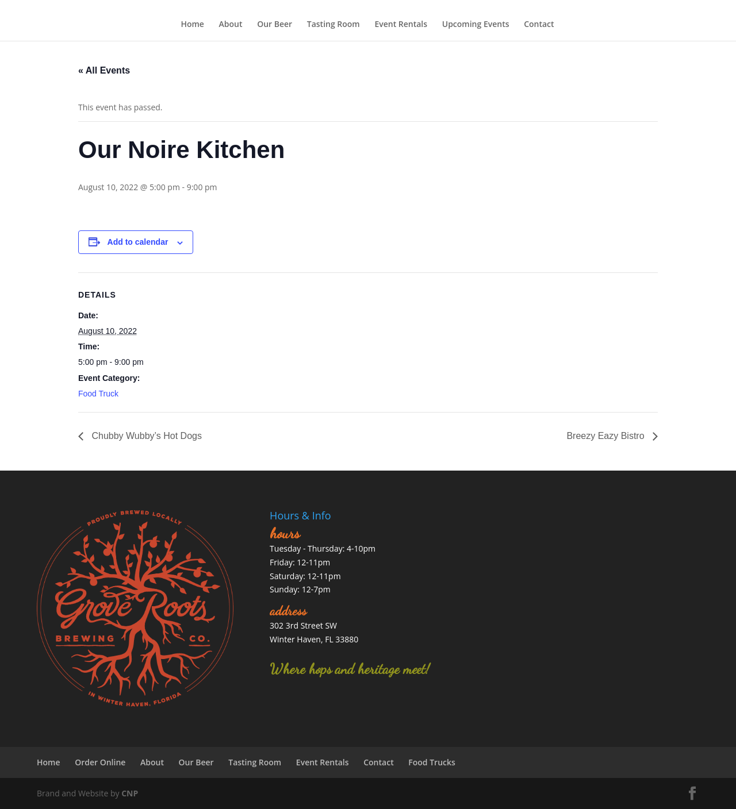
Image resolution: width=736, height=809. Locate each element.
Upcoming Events (475, 24)
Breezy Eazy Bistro (606, 436)
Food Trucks (431, 762)
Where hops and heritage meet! (350, 669)
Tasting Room (333, 24)
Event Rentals (400, 24)
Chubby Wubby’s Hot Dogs (145, 436)
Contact (539, 24)
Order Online (100, 762)
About (231, 24)
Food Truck (98, 393)
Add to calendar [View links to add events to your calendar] (138, 241)
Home (192, 24)
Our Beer (274, 24)
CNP (129, 793)
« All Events (104, 70)
